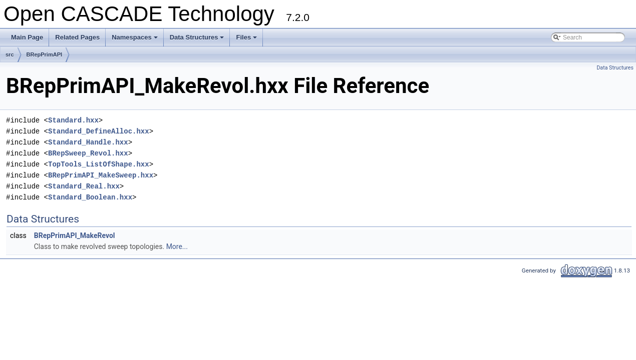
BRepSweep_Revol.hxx (88, 153)
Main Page (27, 37)
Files (247, 40)
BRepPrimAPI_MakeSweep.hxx (100, 175)
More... (177, 246)
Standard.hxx (73, 120)
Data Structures (198, 40)
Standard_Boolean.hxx (90, 197)
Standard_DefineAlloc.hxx (98, 131)
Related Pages (77, 37)
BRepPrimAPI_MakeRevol (74, 236)
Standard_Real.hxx (84, 186)
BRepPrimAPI (45, 55)
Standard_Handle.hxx (88, 142)
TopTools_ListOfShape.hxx (98, 164)
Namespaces (135, 40)
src (10, 55)
